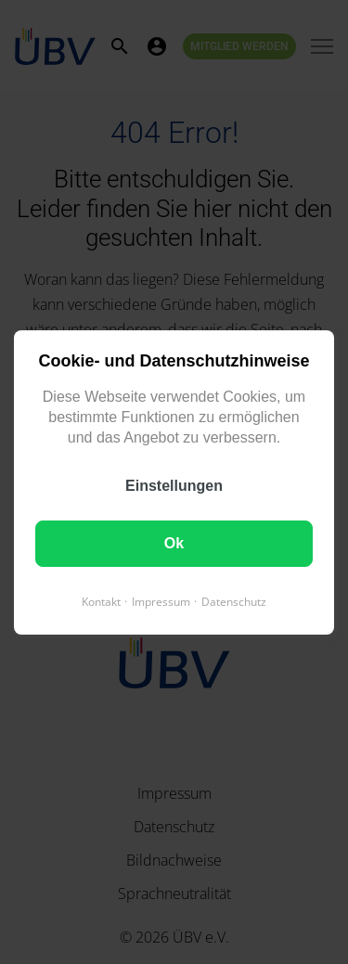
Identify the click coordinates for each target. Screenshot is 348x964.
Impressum (161, 601)
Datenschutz (233, 601)
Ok (174, 542)
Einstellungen (174, 485)
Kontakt (101, 601)
